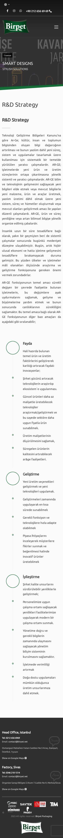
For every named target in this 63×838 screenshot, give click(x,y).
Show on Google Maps (14, 758)
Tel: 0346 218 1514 (11, 772)
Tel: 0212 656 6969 (11, 738)
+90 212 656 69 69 (37, 11)
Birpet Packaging (43, 816)
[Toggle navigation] (56, 27)
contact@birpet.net (18, 741)
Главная (7, 55)
